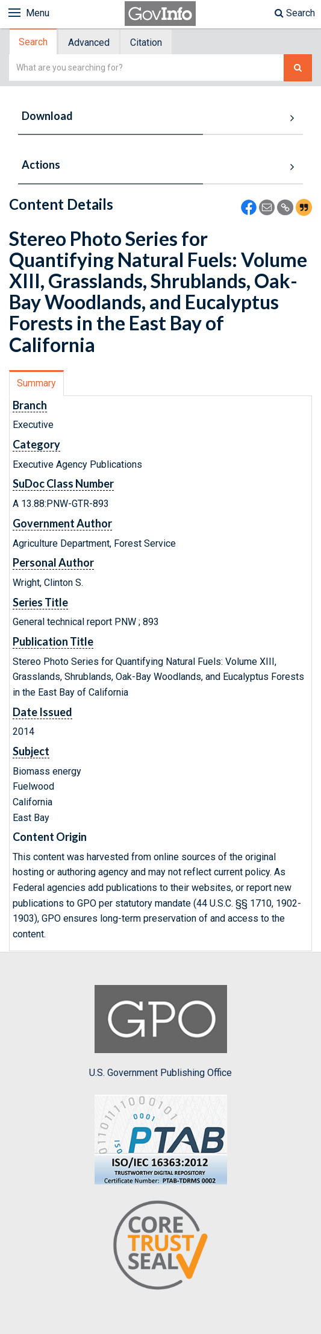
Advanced (89, 42)
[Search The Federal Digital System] (298, 67)
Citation (146, 42)
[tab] (33, 42)
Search (295, 13)
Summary (36, 383)
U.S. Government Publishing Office (160, 1031)
